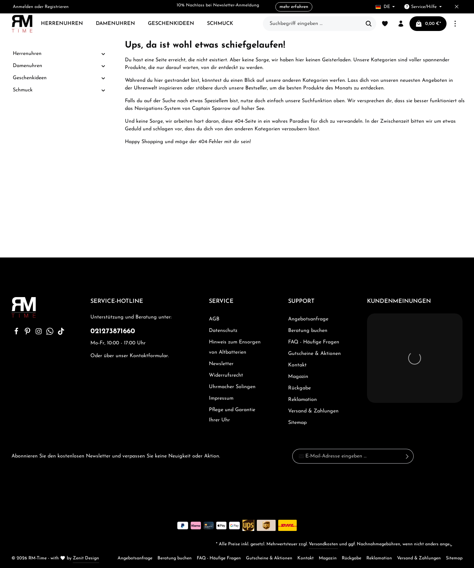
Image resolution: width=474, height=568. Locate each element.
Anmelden (23, 6)
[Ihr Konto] (401, 23)
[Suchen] (368, 23)
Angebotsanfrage (308, 319)
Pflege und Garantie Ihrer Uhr (232, 415)
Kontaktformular (149, 355)
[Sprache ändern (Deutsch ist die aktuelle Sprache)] (385, 7)
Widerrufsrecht (226, 375)
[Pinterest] (28, 333)
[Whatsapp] (50, 333)
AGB (214, 319)
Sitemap (297, 422)
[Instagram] (39, 333)
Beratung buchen (307, 330)
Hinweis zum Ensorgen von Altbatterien (235, 347)
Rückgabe (299, 388)
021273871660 (112, 331)
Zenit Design (86, 558)
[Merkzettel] (385, 23)
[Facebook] (17, 333)
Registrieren (57, 6)
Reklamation (302, 399)
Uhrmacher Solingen (232, 386)
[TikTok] (61, 333)
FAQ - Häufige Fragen (313, 342)
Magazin (298, 376)
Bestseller (256, 88)
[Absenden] (407, 456)
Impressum (221, 398)
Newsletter (221, 363)
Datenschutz (223, 330)
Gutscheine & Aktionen (314, 353)
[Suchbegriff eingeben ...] (312, 23)
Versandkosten (323, 544)
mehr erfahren (293, 6)
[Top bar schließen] (456, 7)
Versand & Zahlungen (313, 411)
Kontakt (297, 365)
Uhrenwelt (145, 88)
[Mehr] (455, 23)
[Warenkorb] (428, 23)
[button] (103, 54)
